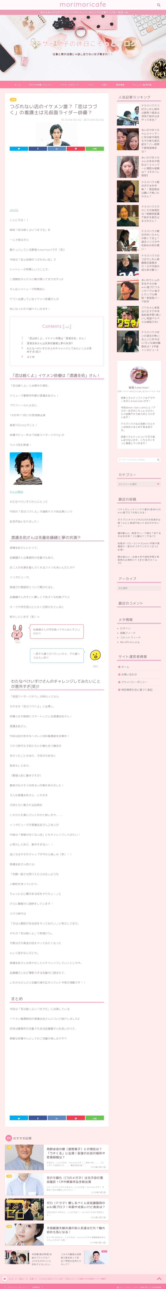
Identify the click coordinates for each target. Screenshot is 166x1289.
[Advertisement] (57, 181)
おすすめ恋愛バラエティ (40, 85)
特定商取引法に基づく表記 (137, 690)
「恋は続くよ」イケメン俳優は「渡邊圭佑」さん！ (57, 338)
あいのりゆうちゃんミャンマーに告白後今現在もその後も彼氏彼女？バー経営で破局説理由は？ (150, 141)
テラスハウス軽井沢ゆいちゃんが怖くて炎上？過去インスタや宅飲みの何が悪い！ (150, 240)
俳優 (13, 100)
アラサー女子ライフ (69, 85)
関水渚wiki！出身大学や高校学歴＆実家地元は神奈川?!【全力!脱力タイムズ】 (138, 560)
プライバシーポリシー (134, 682)
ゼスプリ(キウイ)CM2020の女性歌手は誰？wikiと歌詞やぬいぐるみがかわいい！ (139, 523)
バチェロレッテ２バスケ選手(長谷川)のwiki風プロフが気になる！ (139, 511)
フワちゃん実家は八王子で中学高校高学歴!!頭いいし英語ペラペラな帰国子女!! (151, 315)
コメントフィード (130, 638)
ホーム (17, 85)
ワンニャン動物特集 (142, 85)
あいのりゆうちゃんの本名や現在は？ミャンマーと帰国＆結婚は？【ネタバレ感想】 (150, 167)
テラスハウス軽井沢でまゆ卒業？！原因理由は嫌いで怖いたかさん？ (150, 190)
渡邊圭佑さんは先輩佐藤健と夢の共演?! (50, 343)
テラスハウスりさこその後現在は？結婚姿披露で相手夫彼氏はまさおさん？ (150, 214)
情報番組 (120, 85)
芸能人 (105, 85)
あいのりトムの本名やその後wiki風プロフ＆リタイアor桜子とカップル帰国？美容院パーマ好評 (150, 291)
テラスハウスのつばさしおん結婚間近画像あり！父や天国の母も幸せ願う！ (150, 263)
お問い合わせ (129, 675)
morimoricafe (83, 4)
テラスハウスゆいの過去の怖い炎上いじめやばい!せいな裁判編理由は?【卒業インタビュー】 (150, 341)
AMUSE (14, 211)
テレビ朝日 (16, 492)
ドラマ (90, 85)
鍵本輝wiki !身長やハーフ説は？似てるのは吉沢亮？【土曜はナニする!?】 (139, 535)
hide (67, 327)
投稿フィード (128, 633)
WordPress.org (129, 642)
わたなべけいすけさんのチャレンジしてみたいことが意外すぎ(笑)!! (59, 350)
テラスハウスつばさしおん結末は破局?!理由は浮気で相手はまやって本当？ (150, 113)
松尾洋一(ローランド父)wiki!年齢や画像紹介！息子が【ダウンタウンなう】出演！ (139, 546)
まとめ (31, 357)
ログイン (125, 629)
